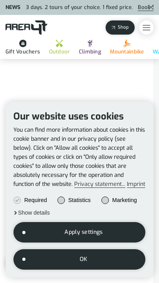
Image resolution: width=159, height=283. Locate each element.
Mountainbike (127, 47)
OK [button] (84, 259)
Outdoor (59, 47)
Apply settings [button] (83, 232)
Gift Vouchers (22, 47)
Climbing (90, 47)
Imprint (136, 184)
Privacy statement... (99, 184)
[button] (31, 212)
